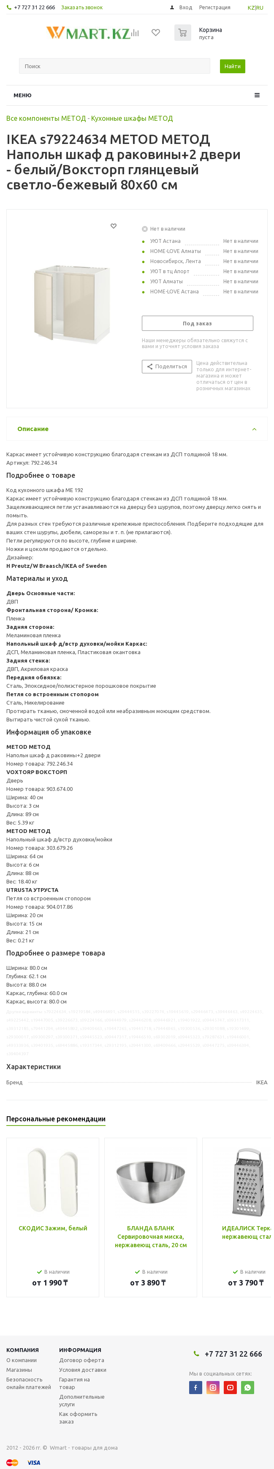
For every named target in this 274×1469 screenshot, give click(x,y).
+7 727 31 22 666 (34, 7)
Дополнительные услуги (82, 1400)
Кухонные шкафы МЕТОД (132, 118)
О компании (21, 1360)
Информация (80, 1350)
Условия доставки (82, 1370)
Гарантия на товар (74, 1383)
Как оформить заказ (78, 1417)
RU (259, 8)
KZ (251, 8)
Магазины (19, 1370)
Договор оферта (81, 1360)
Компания (22, 1350)
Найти (233, 66)
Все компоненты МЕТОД (46, 118)
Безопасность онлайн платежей (28, 1383)
